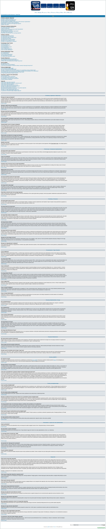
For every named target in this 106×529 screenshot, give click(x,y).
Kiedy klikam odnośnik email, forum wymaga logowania (11, 32)
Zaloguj (58, 12)
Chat (65, 12)
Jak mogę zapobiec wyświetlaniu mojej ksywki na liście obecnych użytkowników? (15, 21)
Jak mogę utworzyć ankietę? (6, 38)
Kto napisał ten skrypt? (5, 63)
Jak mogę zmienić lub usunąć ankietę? (8, 39)
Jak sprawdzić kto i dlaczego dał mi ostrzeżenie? (10, 78)
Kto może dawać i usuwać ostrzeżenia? (8, 76)
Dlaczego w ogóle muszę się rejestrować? (8, 19)
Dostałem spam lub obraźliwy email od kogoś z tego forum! (11, 60)
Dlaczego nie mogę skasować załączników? (9, 88)
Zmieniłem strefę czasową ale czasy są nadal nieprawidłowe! (12, 29)
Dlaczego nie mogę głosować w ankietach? (9, 41)
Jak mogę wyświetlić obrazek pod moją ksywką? (9, 31)
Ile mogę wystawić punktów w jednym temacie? (9, 72)
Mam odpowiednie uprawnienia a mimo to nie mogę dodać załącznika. (13, 87)
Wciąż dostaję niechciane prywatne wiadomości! (9, 59)
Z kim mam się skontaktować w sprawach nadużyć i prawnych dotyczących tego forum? (17, 65)
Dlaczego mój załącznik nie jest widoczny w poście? (10, 85)
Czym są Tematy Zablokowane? (7, 49)
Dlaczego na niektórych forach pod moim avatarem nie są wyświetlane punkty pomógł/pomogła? (18, 70)
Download (70, 12)
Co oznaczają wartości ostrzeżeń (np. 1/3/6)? (9, 77)
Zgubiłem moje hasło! (5, 24)
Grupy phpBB (34, 359)
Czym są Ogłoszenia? (5, 47)
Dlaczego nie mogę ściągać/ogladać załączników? (10, 89)
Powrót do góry (4, 103)
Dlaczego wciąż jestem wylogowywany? (8, 20)
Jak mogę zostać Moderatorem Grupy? (8, 56)
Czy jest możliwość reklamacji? (6, 79)
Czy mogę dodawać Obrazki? (6, 46)
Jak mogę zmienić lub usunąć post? (7, 36)
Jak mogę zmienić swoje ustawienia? (7, 27)
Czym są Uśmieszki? (5, 45)
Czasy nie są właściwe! (5, 28)
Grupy (49, 12)
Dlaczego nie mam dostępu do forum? (8, 40)
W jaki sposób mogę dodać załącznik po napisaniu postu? (11, 83)
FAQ (36, 12)
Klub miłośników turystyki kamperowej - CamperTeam (10, 14)
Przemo (54, 359)
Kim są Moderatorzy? (5, 53)
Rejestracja (53, 12)
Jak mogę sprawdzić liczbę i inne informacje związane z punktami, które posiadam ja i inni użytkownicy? (19, 71)
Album (62, 12)
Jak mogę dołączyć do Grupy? (6, 55)
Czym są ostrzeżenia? (5, 75)
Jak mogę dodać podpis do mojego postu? (8, 37)
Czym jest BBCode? (4, 44)
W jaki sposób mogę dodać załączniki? (8, 82)
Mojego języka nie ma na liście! (6, 30)
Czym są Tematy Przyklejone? (6, 48)
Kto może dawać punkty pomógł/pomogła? (8, 69)
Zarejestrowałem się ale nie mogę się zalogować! (10, 22)
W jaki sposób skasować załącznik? (7, 84)
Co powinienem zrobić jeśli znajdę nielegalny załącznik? (11, 90)
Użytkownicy (44, 12)
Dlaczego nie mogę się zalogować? (7, 18)
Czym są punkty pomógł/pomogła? (7, 68)
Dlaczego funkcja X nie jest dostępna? (8, 64)
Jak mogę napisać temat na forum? (7, 35)
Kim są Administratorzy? (5, 52)
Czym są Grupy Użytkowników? (7, 54)
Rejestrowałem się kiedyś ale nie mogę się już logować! (11, 23)
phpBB (48, 526)
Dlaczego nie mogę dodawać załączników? (9, 86)
